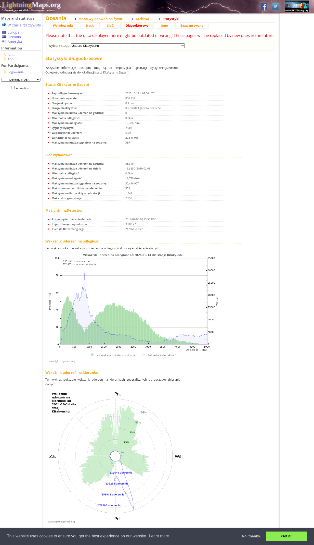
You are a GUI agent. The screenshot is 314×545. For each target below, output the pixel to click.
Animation (23, 88)
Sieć (110, 26)
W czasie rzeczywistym (26, 25)
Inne (164, 26)
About (12, 59)
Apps (11, 54)
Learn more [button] (159, 536)
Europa (13, 32)
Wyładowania (63, 26)
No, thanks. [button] (251, 536)
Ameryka (15, 41)
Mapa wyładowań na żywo (100, 18)
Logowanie (16, 72)
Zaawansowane (192, 26)
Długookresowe (137, 26)
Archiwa (142, 18)
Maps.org (31, 5)
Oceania (14, 37)
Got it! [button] (286, 536)
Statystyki (171, 18)
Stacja (90, 26)
